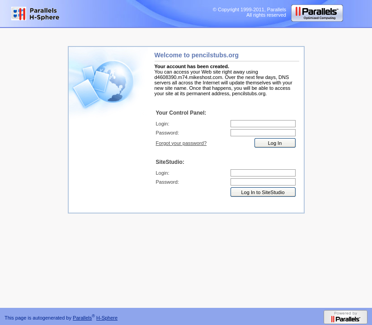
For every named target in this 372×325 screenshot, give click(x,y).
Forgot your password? (181, 143)
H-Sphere (107, 317)
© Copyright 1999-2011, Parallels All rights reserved (249, 12)
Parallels (82, 317)
